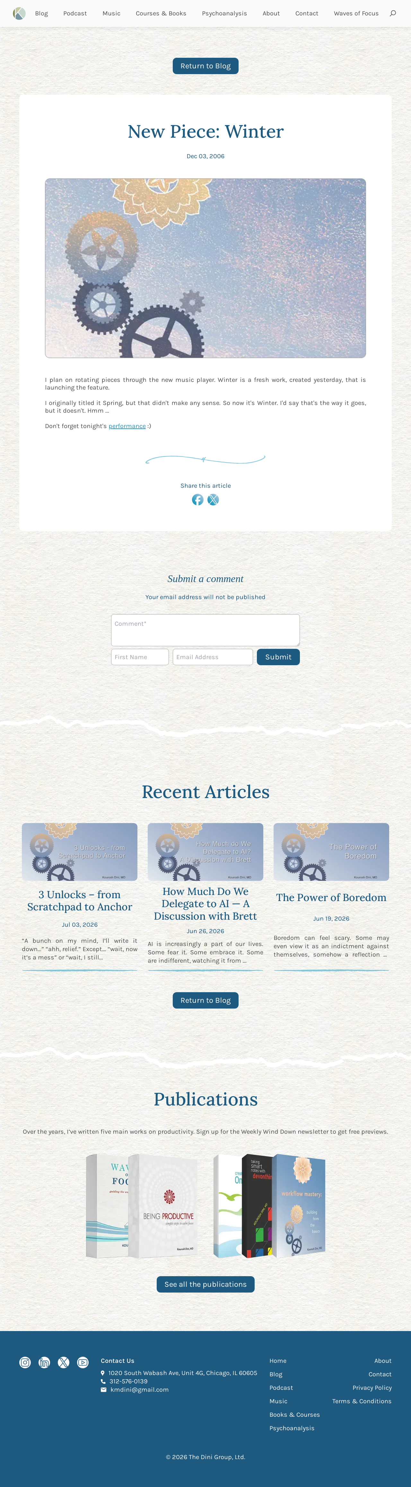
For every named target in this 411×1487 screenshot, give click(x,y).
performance (127, 426)
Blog (41, 13)
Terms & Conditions (362, 1401)
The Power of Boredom (331, 897)
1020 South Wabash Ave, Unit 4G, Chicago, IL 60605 (183, 1373)
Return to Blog (205, 65)
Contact (307, 13)
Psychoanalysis (224, 13)
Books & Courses (294, 1414)
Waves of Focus (356, 13)
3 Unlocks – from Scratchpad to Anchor (79, 900)
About (271, 13)
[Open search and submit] (393, 13)
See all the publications (205, 1284)
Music (111, 13)
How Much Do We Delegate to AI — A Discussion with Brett (205, 904)
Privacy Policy (372, 1387)
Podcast (75, 13)
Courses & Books (161, 13)
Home (277, 1360)
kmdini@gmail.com (139, 1389)
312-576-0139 (128, 1381)
